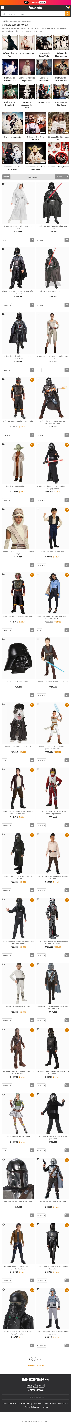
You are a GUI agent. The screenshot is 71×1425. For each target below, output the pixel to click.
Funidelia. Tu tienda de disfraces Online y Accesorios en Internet (35, 7)
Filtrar (5, 177)
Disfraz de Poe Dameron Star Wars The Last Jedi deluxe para (18, 812)
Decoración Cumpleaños (58, 167)
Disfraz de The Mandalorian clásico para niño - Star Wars (52, 1007)
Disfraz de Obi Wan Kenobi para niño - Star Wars (53, 877)
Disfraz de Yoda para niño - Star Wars (18, 486)
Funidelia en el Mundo (11, 1403)
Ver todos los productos (35, 1366)
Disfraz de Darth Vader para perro (18, 746)
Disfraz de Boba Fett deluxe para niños (18, 616)
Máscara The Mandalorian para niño (18, 1201)
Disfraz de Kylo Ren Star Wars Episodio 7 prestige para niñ (52, 487)
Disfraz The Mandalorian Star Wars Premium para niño (52, 422)
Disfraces (13, 21)
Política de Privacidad (60, 1403)
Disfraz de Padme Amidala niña (18, 1006)
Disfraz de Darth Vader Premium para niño (52, 227)
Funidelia (5, 21)
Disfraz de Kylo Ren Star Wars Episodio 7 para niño (18, 877)
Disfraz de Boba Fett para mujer (18, 1136)
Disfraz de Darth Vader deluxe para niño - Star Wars (18, 292)
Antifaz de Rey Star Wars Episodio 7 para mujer (18, 552)
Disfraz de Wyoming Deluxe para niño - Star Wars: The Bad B (53, 942)
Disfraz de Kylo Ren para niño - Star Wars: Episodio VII (53, 1137)
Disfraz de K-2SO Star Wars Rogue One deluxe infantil (53, 1267)
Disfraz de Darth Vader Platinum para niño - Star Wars (18, 357)
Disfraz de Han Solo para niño (52, 551)
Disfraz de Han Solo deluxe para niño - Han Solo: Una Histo (18, 1267)
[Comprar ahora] (32, 240)
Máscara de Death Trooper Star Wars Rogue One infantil (18, 1332)
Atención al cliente (35, 1397)
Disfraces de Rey (27, 53)
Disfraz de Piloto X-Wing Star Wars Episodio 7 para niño (53, 812)
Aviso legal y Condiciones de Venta (36, 1403)
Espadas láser (44, 102)
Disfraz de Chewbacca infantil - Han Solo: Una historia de (18, 1072)
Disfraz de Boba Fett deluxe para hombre (18, 421)
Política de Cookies (32, 1407)
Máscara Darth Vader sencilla (18, 681)
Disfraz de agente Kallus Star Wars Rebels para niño (53, 1332)
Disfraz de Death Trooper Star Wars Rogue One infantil (53, 1072)
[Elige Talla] (4, 240)
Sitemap (45, 1407)
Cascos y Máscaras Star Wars (26, 105)
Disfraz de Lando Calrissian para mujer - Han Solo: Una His (52, 617)
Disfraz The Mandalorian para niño (52, 1201)
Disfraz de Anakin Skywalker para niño (52, 681)
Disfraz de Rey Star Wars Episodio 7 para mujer (52, 357)
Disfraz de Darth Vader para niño (52, 291)
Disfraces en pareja (12, 137)
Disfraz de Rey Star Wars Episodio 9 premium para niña (52, 747)
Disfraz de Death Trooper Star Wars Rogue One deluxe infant (18, 942)
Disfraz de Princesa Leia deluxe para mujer (18, 227)
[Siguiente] (40, 1359)
